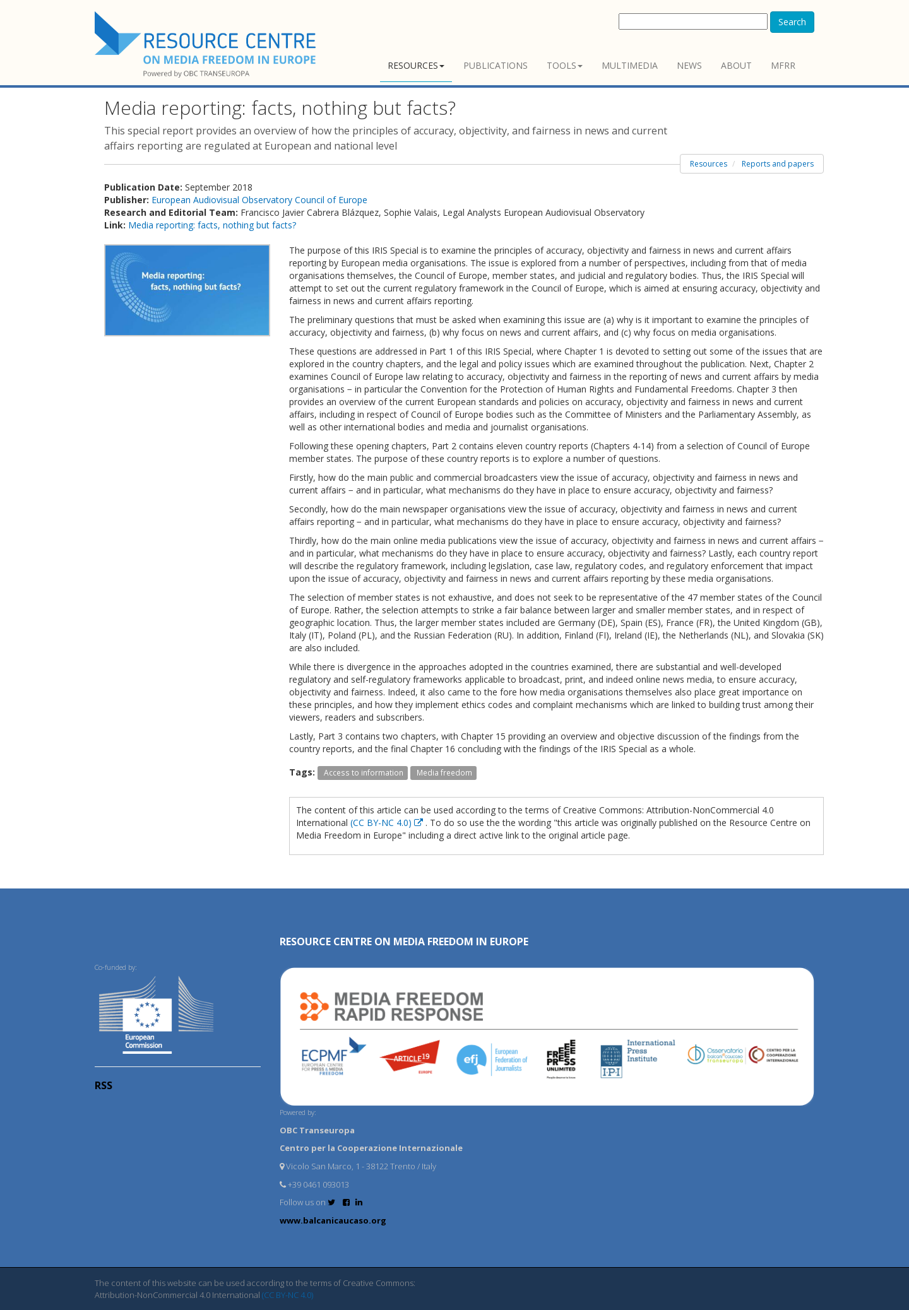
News (689, 65)
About (736, 65)
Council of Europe (331, 200)
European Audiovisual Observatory (223, 200)
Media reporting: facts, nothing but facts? (212, 225)
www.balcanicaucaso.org (333, 1220)
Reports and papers (778, 163)
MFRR (783, 65)
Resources (416, 65)
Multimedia (630, 65)
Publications (495, 65)
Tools (565, 65)
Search (792, 22)
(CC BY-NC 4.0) (387, 823)
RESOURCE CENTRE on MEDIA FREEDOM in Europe (404, 941)
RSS (103, 1085)
